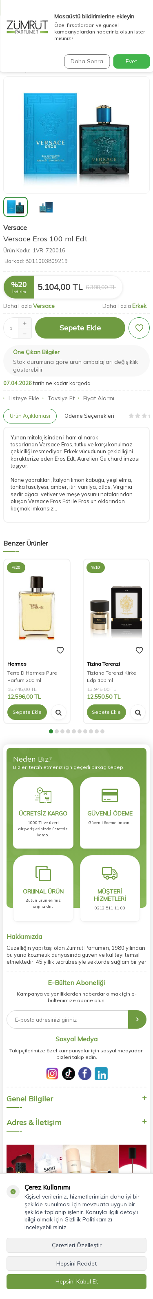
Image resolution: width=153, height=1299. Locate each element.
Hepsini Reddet (76, 1263)
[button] (51, 731)
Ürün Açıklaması (30, 415)
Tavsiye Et (58, 398)
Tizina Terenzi (103, 664)
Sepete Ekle (80, 327)
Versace (15, 227)
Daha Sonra (87, 61)
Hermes (17, 664)
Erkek (139, 306)
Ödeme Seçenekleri (89, 415)
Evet (131, 61)
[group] (76, 135)
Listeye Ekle (21, 398)
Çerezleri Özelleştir (77, 1245)
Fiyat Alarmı (96, 398)
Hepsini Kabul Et (76, 1281)
